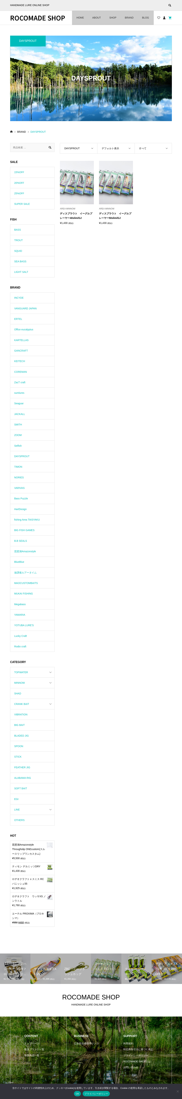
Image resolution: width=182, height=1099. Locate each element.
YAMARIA (19, 614)
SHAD (17, 693)
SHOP (112, 17)
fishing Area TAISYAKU (27, 519)
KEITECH (19, 361)
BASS (17, 229)
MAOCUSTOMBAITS (26, 583)
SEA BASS (20, 261)
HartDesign (20, 509)
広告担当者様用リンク (86, 1043)
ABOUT (96, 17)
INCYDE (19, 297)
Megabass (20, 604)
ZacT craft (19, 382)
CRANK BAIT (21, 704)
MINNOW (19, 682)
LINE (17, 809)
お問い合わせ (130, 1067)
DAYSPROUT (22, 456)
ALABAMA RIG (22, 777)
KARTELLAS (21, 340)
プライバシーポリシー (135, 1055)
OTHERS (19, 820)
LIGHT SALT (21, 272)
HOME (80, 17)
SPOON (18, 746)
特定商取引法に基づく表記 (138, 1049)
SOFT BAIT (20, 788)
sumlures (19, 392)
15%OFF (19, 172)
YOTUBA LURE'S (24, 625)
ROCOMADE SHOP (37, 18)
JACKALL (19, 414)
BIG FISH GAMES (24, 530)
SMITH (18, 424)
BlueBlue (19, 561)
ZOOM (18, 435)
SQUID (18, 251)
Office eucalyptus (23, 329)
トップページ (31, 1043)
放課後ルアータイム (25, 572)
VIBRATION (20, 714)
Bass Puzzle (21, 498)
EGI (16, 799)
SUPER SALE (22, 203)
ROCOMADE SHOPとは (137, 1061)
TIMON (18, 466)
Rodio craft (20, 646)
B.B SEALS (20, 540)
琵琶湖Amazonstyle (25, 551)
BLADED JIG (21, 735)
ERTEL (18, 319)
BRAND (129, 17)
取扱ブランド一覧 (34, 1049)
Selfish (18, 445)
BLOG (145, 17)
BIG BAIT (19, 725)
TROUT (18, 240)
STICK (18, 756)
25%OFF (19, 193)
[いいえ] (177, 1091)
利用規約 (128, 1043)
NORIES (19, 477)
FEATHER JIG (22, 767)
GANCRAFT (21, 350)
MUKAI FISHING (23, 593)
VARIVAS (19, 488)
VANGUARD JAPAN (25, 308)
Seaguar (19, 403)
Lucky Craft (20, 636)
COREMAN (20, 371)
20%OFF (19, 182)
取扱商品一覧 (31, 1055)
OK (77, 1093)
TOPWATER (21, 672)
